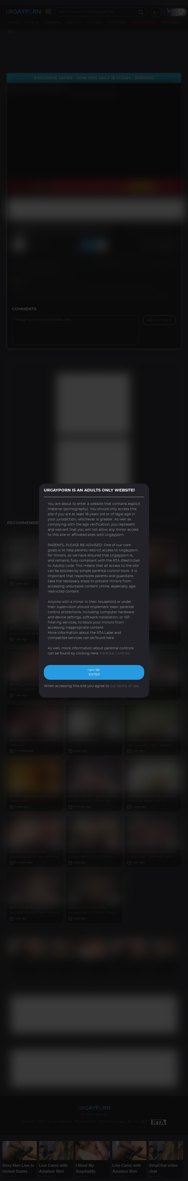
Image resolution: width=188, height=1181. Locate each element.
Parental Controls (115, 653)
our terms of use (124, 686)
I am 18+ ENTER (94, 672)
